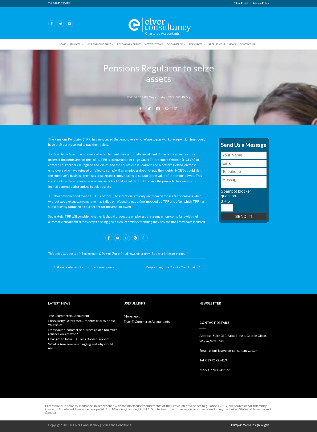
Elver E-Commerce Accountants (147, 321)
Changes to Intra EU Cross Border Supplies (79, 339)
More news (132, 316)
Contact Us (247, 44)
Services (75, 44)
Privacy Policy (261, 3)
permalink (177, 253)
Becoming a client (129, 44)
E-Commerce (175, 44)
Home (62, 44)
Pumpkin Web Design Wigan (250, 425)
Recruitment (217, 44)
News (232, 44)
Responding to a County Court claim (173, 267)
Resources (195, 44)
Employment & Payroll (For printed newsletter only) (116, 253)
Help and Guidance (99, 44)
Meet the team (154, 44)
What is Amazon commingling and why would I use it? (81, 346)
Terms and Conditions (116, 425)
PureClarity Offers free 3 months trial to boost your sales (81, 323)
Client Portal (241, 3)
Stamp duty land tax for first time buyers (83, 267)
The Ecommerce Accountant (68, 316)
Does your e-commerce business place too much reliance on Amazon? (82, 332)
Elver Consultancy (178, 96)
